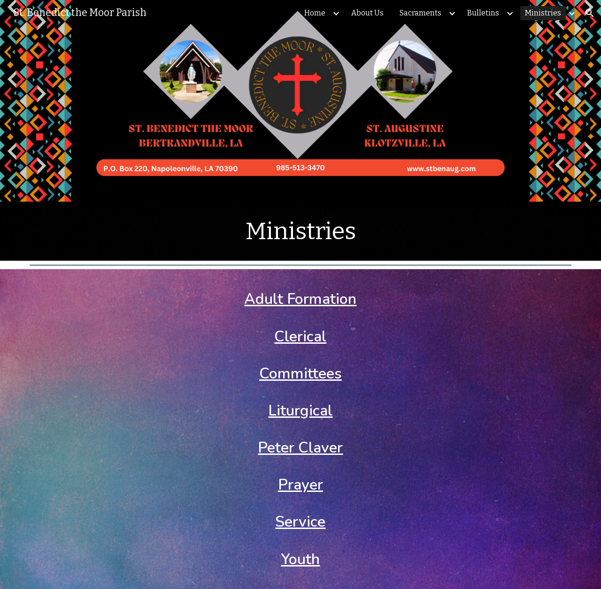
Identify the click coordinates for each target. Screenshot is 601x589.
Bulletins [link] (483, 12)
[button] (589, 13)
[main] (300, 231)
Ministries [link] (543, 12)
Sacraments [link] (420, 12)
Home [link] (314, 12)
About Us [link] (367, 12)
